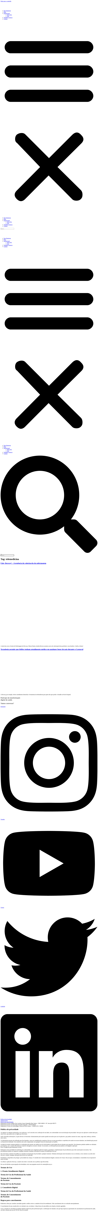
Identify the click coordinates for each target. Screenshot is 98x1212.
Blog (5, 12)
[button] (49, 118)
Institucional (7, 13)
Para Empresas (7, 10)
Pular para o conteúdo (6, 1)
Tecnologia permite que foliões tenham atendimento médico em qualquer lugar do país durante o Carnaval (42, 649)
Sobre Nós (9, 14)
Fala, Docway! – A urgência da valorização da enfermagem (23, 563)
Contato (6, 19)
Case (8, 16)
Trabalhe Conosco (8, 17)
